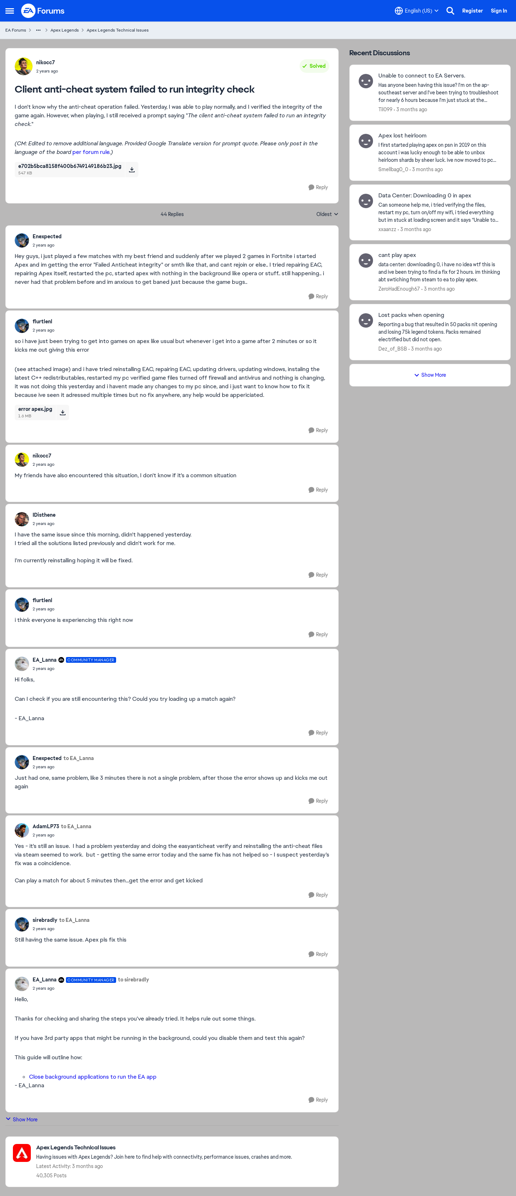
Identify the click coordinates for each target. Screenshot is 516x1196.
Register (472, 11)
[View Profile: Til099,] (366, 81)
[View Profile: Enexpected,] (22, 240)
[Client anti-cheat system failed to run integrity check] (47, 245)
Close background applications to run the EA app (93, 1076)
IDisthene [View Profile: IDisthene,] (44, 515)
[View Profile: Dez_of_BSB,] (366, 320)
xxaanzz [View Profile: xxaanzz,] (387, 229)
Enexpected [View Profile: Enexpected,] (47, 236)
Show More (21, 1119)
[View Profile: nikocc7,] (24, 66)
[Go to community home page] (43, 11)
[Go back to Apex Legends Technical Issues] (164, 1148)
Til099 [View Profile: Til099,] (385, 109)
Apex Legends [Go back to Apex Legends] (65, 30)
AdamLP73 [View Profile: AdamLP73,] (46, 826)
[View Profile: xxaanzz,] (366, 201)
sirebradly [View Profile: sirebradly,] (45, 920)
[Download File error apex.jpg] (62, 412)
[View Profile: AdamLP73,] (22, 830)
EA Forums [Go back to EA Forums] (15, 30)
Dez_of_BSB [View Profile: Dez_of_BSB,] (392, 349)
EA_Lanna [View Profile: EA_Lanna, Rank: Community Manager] (45, 660)
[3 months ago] (410, 109)
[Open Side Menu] (10, 10)
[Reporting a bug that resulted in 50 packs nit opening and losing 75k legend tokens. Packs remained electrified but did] (439, 332)
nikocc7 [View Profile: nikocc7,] (45, 62)
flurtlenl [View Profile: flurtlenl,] (42, 321)
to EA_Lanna (78, 758)
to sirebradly (133, 979)
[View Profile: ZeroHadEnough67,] (366, 260)
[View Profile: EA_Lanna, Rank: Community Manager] (22, 664)
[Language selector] (417, 11)
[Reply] (318, 187)
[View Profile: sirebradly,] (22, 924)
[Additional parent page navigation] (38, 30)
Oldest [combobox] (327, 214)
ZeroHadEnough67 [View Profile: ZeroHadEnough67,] (399, 289)
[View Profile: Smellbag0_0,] (366, 141)
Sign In (499, 11)
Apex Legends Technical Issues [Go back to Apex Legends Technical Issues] (118, 30)
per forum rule (91, 152)
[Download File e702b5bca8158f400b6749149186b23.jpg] (131, 169)
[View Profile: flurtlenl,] (22, 326)
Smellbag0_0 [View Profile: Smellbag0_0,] (393, 169)
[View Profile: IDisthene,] (22, 519)
